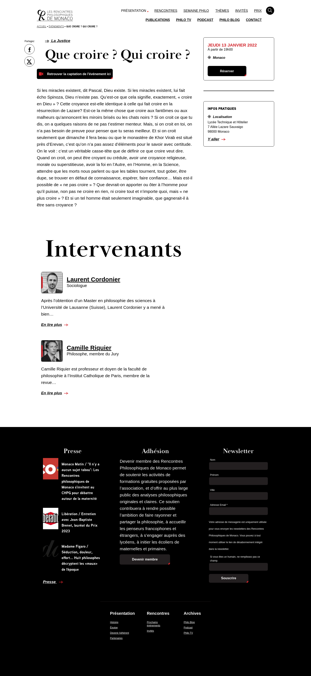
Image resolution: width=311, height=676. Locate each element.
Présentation (133, 10)
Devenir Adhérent (119, 633)
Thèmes (222, 10)
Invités (241, 10)
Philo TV (183, 20)
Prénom (214, 475)
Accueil (41, 26)
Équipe (114, 627)
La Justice (57, 41)
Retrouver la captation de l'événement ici (79, 74)
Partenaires (116, 638)
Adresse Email (219, 505)
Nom (212, 459)
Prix (258, 10)
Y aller (213, 139)
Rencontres (165, 10)
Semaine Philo (196, 10)
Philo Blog (229, 20)
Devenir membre (145, 559)
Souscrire (228, 578)
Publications (158, 20)
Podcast (205, 20)
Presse (50, 582)
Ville (212, 490)
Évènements (56, 26)
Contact (254, 20)
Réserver (227, 71)
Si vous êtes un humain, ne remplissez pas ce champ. (235, 558)
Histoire (114, 622)
